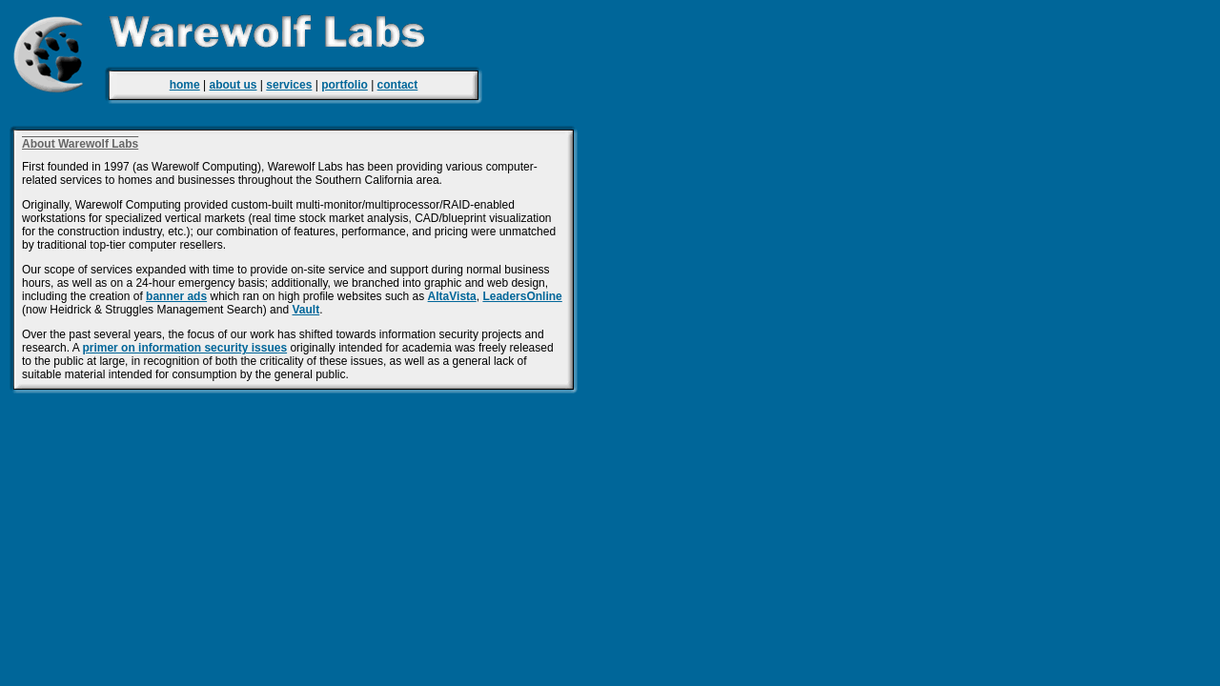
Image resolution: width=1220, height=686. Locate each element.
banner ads (176, 296)
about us (233, 84)
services (289, 84)
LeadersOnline (521, 296)
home (185, 84)
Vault (305, 309)
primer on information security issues (184, 347)
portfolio (344, 84)
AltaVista (452, 296)
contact (397, 84)
